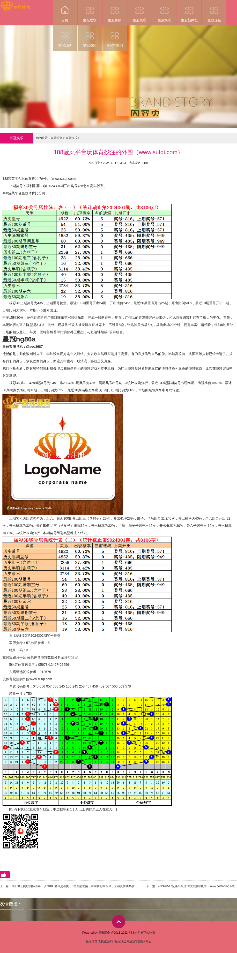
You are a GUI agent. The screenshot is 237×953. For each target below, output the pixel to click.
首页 (65, 11)
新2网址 (146, 941)
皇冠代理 (139, 11)
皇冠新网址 (189, 11)
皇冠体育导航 (94, 941)
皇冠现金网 (122, 941)
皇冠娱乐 (164, 11)
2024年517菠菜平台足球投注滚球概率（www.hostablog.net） (197, 886)
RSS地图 (134, 932)
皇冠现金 (214, 11)
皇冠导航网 (115, 36)
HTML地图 (148, 932)
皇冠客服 (115, 11)
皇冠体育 (109, 941)
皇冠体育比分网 (33, 193)
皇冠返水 (90, 11)
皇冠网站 (65, 36)
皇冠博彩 (90, 36)
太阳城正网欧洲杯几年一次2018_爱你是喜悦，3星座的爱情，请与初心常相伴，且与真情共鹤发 (73, 886)
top (118, 921)
